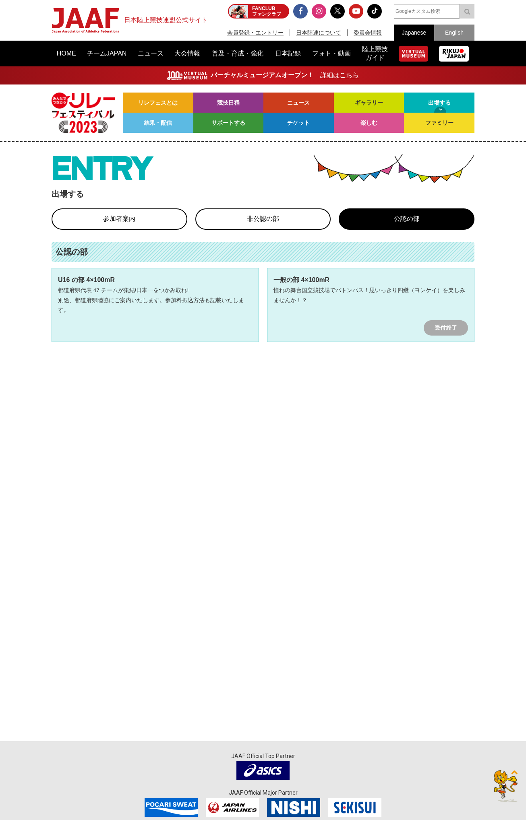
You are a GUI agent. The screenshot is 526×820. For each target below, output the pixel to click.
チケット (298, 122)
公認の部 (407, 218)
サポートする (228, 122)
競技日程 (228, 102)
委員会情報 (368, 32)
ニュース (298, 102)
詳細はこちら (339, 75)
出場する (439, 102)
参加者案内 (119, 218)
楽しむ (368, 122)
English (454, 32)
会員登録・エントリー (255, 32)
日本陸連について (318, 32)
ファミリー (439, 122)
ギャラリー (369, 102)
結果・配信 (158, 122)
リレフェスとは (158, 102)
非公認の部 (263, 218)
